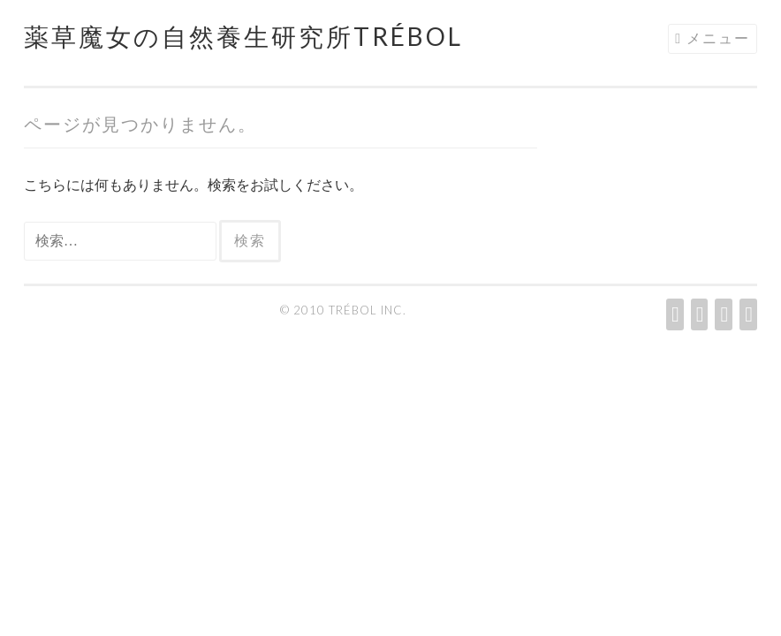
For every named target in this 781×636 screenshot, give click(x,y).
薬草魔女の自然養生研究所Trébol (243, 36)
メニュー (718, 37)
